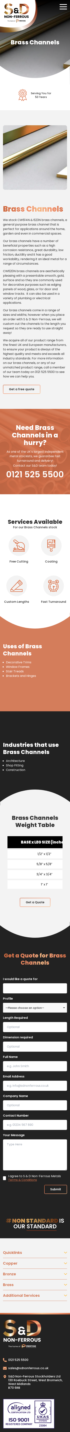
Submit (55, 1189)
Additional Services (35, 1295)
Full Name (10, 1057)
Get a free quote (21, 389)
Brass (35, 1284)
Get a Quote (35, 902)
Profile (8, 998)
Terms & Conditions (22, 1180)
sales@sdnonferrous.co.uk (26, 1368)
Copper (35, 1263)
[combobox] (35, 1008)
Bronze (35, 1274)
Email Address (13, 1076)
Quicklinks (35, 1252)
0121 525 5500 (35, 474)
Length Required (15, 1018)
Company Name (15, 1096)
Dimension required (18, 1037)
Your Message (14, 1135)
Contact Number (16, 1115)
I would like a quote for (20, 979)
